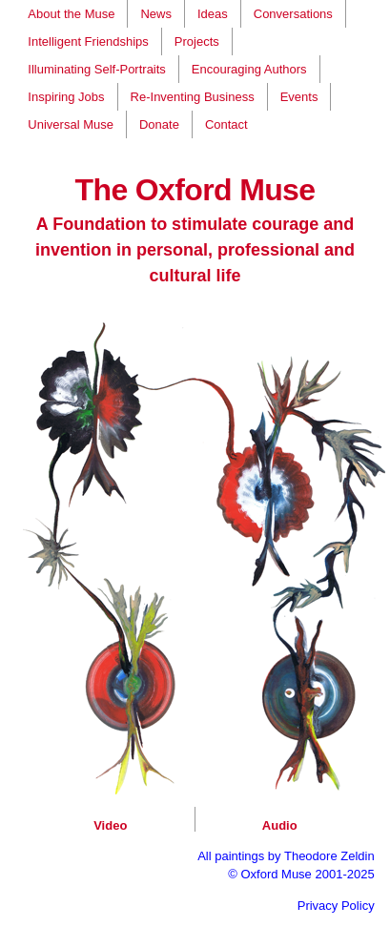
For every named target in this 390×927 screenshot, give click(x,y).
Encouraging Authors (249, 69)
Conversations (293, 14)
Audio (280, 825)
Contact (226, 124)
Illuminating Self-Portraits (97, 69)
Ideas (212, 14)
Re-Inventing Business (193, 97)
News (156, 14)
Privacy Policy (336, 905)
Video (110, 825)
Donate (159, 124)
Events (299, 97)
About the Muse (71, 14)
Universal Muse (70, 124)
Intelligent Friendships (88, 41)
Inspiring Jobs (66, 97)
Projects (196, 41)
